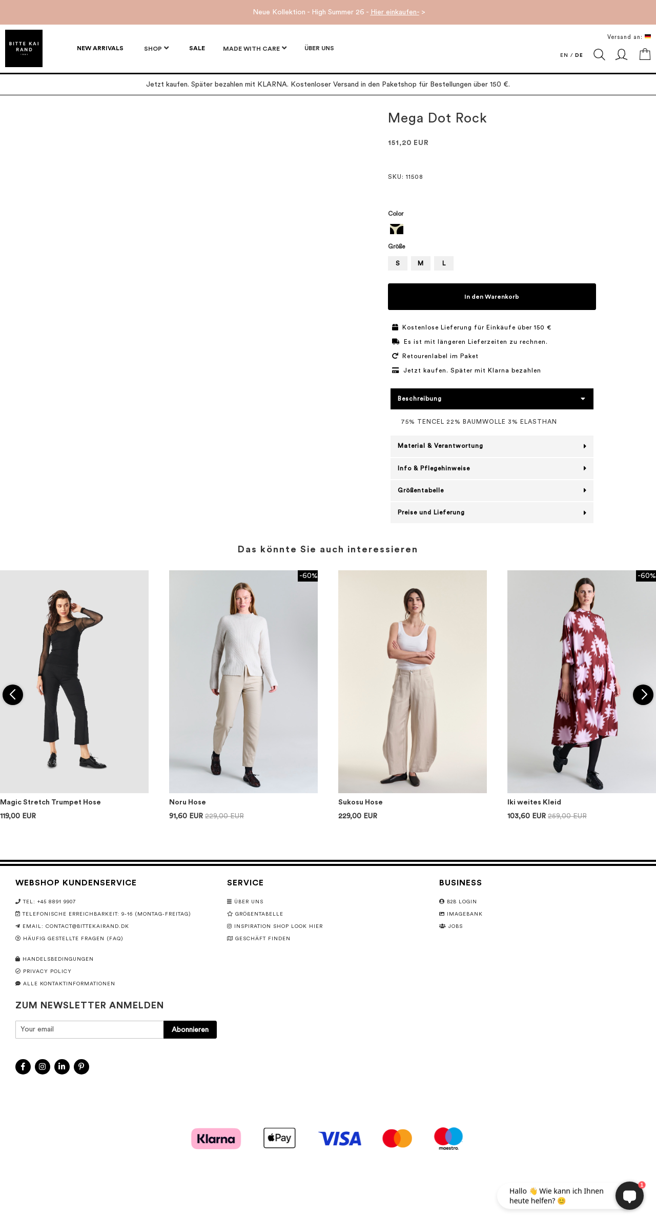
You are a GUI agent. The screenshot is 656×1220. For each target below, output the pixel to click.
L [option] (443, 263)
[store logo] (24, 48)
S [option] (398, 263)
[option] (396, 229)
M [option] (420, 263)
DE (579, 55)
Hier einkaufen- (395, 12)
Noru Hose (187, 802)
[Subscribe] (190, 1030)
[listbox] (492, 230)
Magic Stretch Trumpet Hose (50, 802)
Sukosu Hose (360, 802)
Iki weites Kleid (534, 802)
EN (564, 55)
